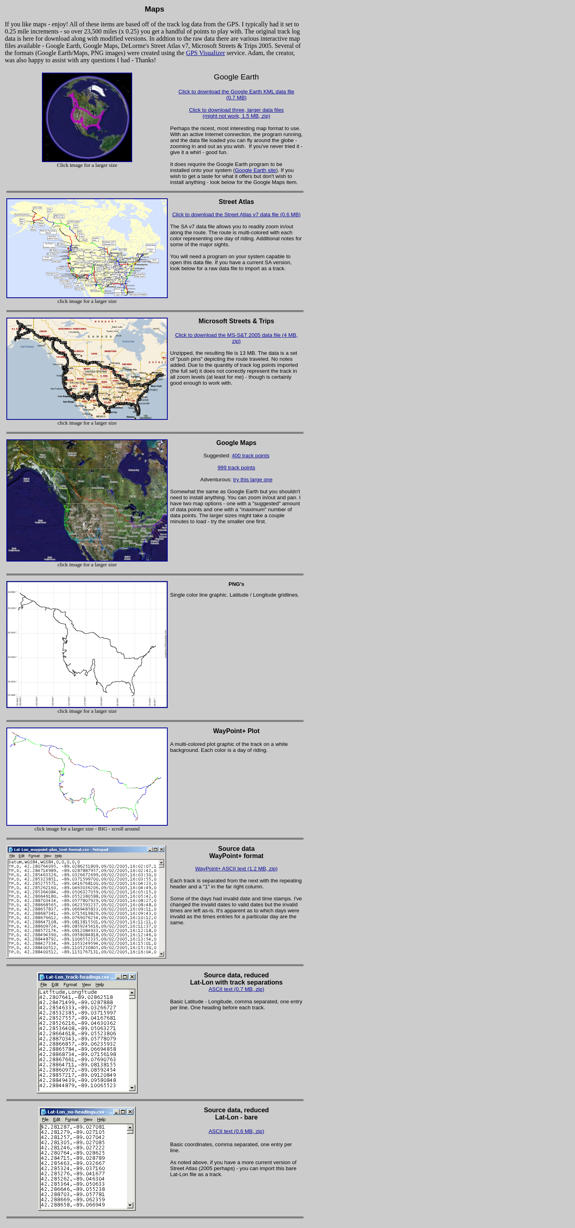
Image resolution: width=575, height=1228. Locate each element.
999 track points (236, 468)
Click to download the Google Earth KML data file (236, 92)
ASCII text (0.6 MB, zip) (236, 1131)
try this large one (253, 479)
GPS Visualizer (205, 52)
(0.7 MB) (236, 98)
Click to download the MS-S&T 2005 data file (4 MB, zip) (236, 338)
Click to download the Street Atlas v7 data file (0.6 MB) (236, 215)
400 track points (251, 456)
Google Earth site (255, 170)
